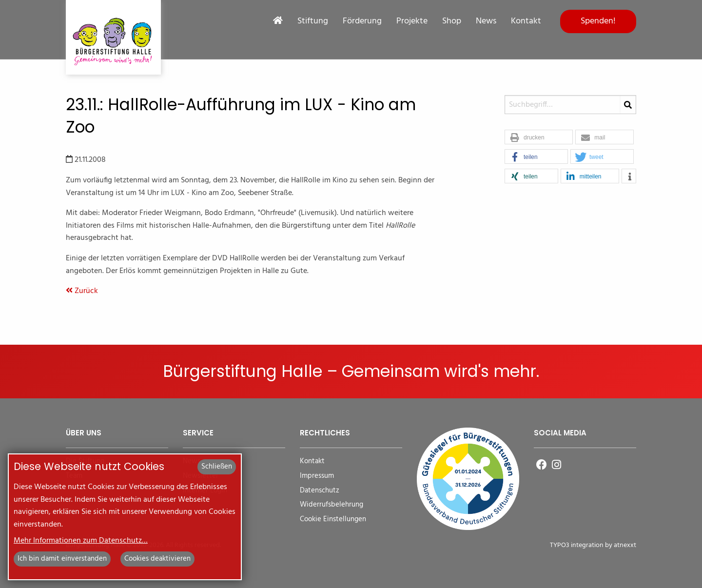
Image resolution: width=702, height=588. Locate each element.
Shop (451, 21)
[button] (538, 137)
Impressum (317, 476)
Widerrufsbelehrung (331, 505)
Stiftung (312, 21)
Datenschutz (319, 490)
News (486, 21)
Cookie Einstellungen (333, 519)
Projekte (412, 21)
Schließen (216, 466)
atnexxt (625, 545)
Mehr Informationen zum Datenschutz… (81, 540)
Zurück (82, 291)
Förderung (362, 21)
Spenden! (598, 21)
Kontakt (526, 21)
